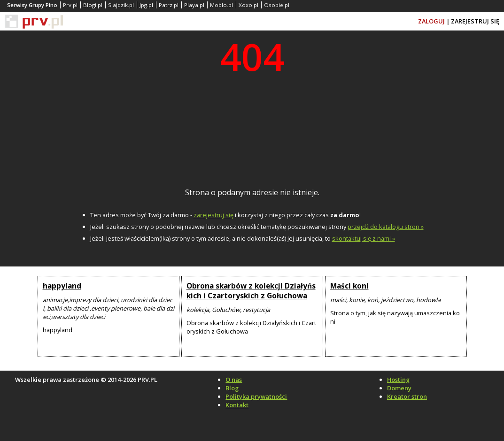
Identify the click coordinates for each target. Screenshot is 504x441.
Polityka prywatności (256, 396)
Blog (232, 388)
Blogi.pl (92, 4)
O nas (233, 379)
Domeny (399, 388)
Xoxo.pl (248, 4)
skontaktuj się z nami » (363, 238)
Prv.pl (70, 4)
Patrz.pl (168, 4)
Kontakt (236, 405)
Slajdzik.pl (121, 4)
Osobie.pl (276, 4)
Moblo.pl (221, 4)
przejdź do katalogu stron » (386, 226)
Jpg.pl (146, 4)
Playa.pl (194, 4)
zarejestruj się (213, 215)
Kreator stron (407, 396)
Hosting (398, 379)
